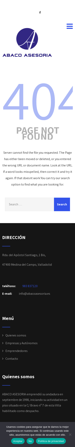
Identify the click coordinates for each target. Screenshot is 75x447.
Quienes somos (15, 335)
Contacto (11, 359)
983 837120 (30, 286)
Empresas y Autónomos (21, 343)
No (30, 441)
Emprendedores (16, 351)
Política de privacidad (51, 441)
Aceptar (18, 441)
